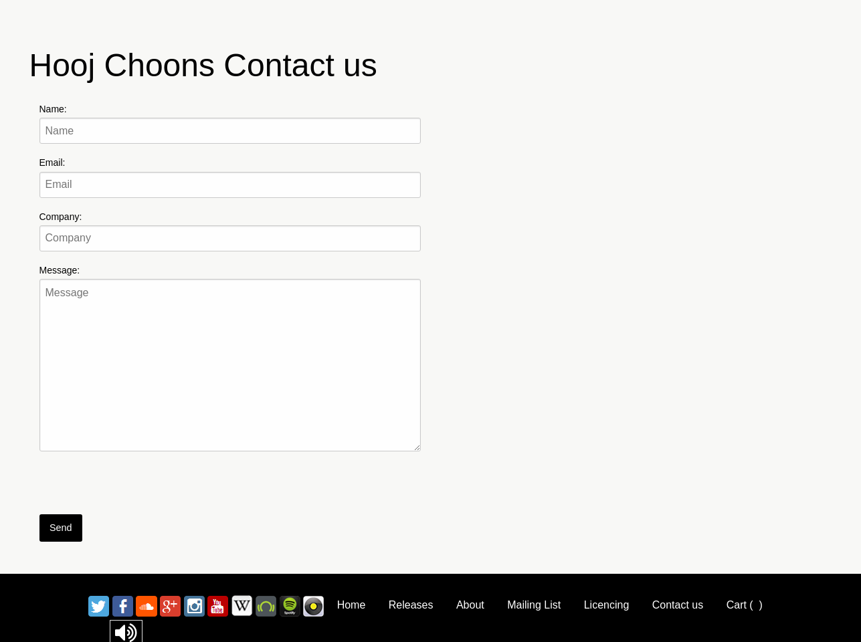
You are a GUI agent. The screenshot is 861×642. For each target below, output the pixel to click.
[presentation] (141, 488)
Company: (60, 216)
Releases (411, 605)
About (470, 605)
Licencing (607, 605)
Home (351, 605)
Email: (52, 162)
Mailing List (534, 605)
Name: (53, 109)
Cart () (745, 605)
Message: (59, 270)
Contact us (677, 605)
